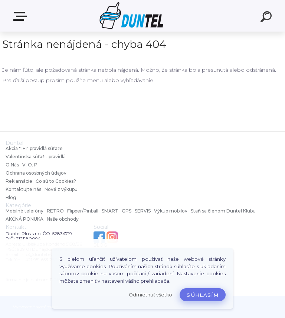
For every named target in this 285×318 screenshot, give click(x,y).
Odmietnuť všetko (150, 295)
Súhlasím (203, 295)
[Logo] (131, 15)
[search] (267, 17)
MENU (21, 16)
